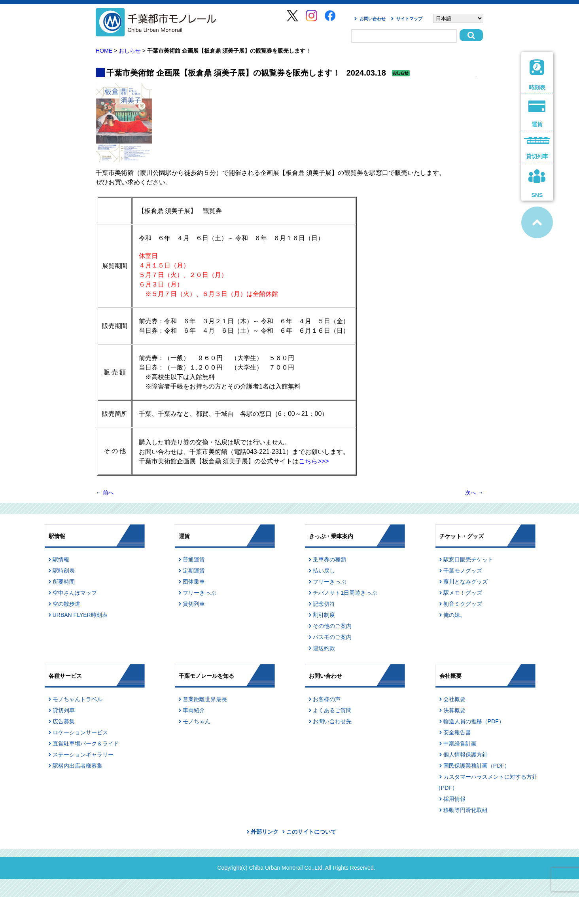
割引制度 (324, 615)
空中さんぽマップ (75, 593)
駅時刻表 (64, 570)
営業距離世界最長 (205, 699)
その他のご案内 (332, 626)
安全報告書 (457, 732)
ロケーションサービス (80, 732)
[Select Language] (458, 18)
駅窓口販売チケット (468, 559)
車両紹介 (194, 710)
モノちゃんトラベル (77, 699)
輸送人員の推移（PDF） (473, 721)
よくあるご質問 (332, 710)
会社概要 (454, 699)
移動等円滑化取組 (465, 810)
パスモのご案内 (332, 637)
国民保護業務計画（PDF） (476, 765)
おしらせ (130, 50)
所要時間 (64, 581)
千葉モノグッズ (462, 570)
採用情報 (454, 799)
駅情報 (61, 559)
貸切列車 (194, 604)
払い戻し (324, 570)
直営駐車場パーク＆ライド (86, 743)
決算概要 (454, 710)
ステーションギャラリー (83, 754)
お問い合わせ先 (332, 721)
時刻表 (536, 75)
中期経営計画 (460, 743)
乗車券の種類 (329, 559)
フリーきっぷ (199, 593)
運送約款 (324, 648)
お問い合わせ (373, 18)
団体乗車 (194, 581)
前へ (105, 492)
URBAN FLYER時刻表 (80, 615)
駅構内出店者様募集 (77, 765)
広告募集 (64, 721)
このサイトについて (311, 832)
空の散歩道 (66, 604)
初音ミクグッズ (462, 604)
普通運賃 (194, 559)
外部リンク (264, 832)
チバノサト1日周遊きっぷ (345, 593)
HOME (104, 50)
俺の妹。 (454, 615)
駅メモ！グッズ (462, 593)
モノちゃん (196, 721)
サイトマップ (409, 18)
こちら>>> (314, 461)
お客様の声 (327, 699)
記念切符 (324, 604)
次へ (474, 492)
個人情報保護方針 (465, 754)
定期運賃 (194, 570)
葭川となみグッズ (465, 581)
